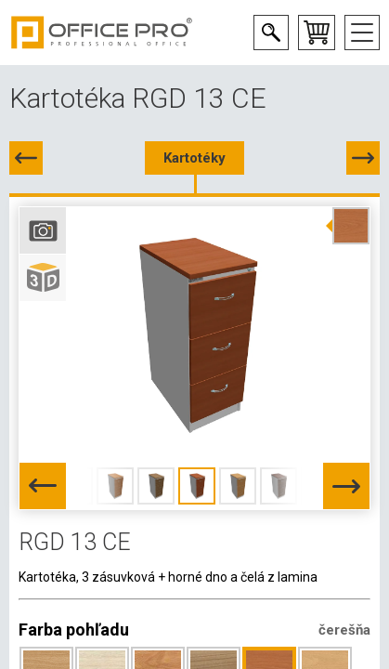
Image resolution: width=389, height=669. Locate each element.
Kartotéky (194, 158)
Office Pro (102, 32)
